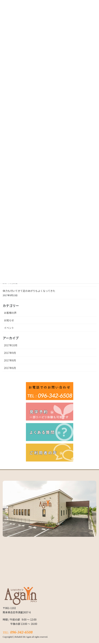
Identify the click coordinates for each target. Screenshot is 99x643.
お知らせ (9, 320)
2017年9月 (10, 353)
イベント (9, 328)
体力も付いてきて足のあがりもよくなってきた (29, 291)
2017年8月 (10, 360)
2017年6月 (10, 368)
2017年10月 (10, 345)
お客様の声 (10, 312)
